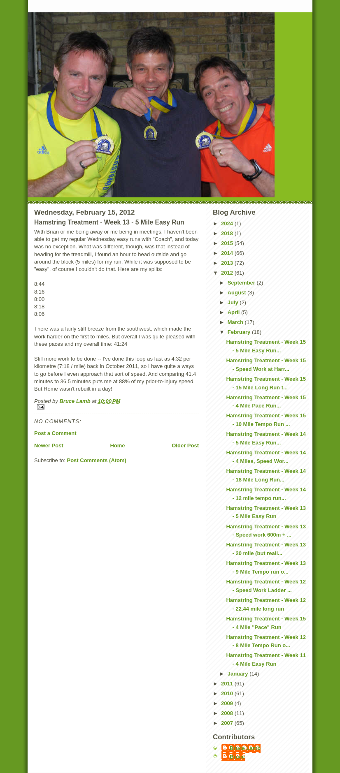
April (234, 312)
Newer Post (48, 445)
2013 (228, 263)
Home (117, 445)
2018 (228, 233)
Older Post (185, 445)
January (238, 674)
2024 (228, 223)
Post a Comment (55, 433)
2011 (228, 683)
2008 (228, 713)
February (240, 332)
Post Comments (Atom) (96, 460)
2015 (228, 243)
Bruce (237, 757)
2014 (228, 253)
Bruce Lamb (75, 401)
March (236, 322)
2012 (228, 273)
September (242, 283)
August (237, 292)
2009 (228, 703)
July (234, 302)
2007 (228, 723)
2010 (228, 693)
